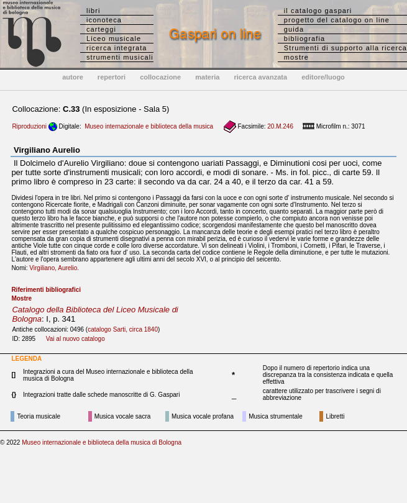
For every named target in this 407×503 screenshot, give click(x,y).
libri (93, 10)
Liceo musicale (113, 38)
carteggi (101, 29)
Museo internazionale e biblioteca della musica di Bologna (101, 442)
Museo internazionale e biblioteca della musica (149, 126)
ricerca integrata (116, 48)
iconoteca (104, 20)
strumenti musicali (119, 57)
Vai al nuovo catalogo (75, 338)
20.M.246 (280, 126)
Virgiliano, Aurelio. (56, 268)
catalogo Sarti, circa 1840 (123, 329)
